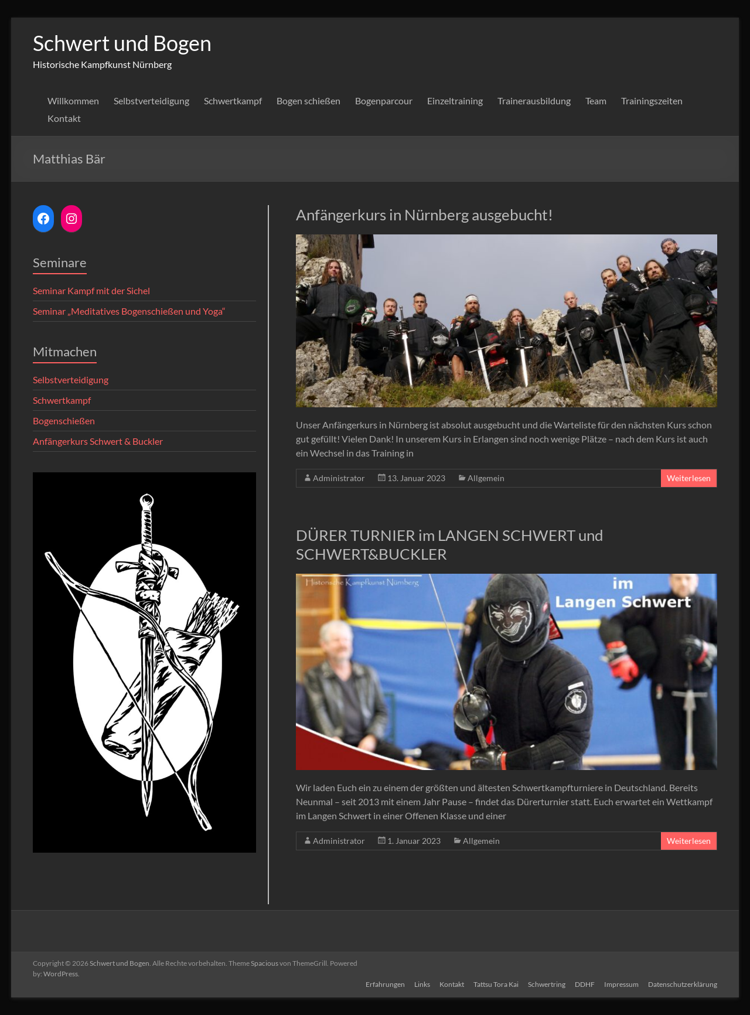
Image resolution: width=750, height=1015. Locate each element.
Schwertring (546, 984)
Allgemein (486, 478)
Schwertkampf (233, 100)
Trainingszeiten (652, 100)
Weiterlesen (689, 478)
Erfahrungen (385, 984)
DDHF (585, 984)
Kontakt (64, 118)
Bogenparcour (383, 100)
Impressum (621, 984)
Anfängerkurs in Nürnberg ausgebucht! (424, 214)
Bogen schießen (308, 100)
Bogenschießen (64, 420)
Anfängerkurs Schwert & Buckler (98, 441)
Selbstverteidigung (151, 100)
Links (422, 984)
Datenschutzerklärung (682, 984)
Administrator (339, 478)
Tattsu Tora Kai (496, 984)
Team (595, 100)
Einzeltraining (455, 100)
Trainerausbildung (534, 100)
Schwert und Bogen (122, 43)
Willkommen (73, 100)
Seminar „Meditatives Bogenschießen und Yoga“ (129, 310)
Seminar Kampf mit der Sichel (91, 290)
